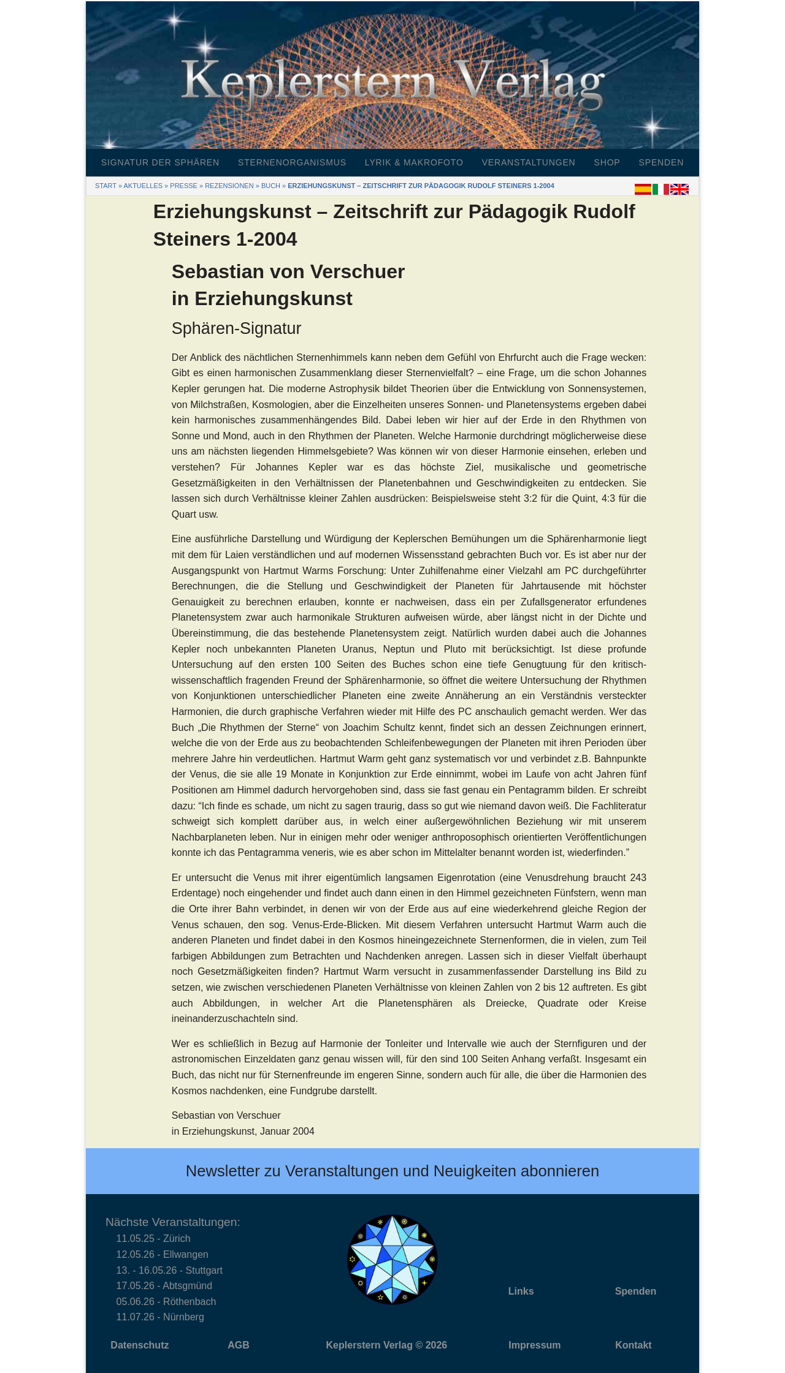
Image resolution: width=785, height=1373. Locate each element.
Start (106, 185)
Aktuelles (143, 185)
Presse (183, 185)
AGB (239, 1345)
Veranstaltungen (529, 162)
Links (521, 1291)
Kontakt (633, 1345)
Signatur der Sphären (160, 162)
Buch (270, 185)
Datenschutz (139, 1345)
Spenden (661, 162)
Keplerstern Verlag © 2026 (387, 1345)
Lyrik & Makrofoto (414, 162)
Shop (607, 162)
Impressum (534, 1345)
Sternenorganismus (292, 162)
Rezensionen (229, 185)
